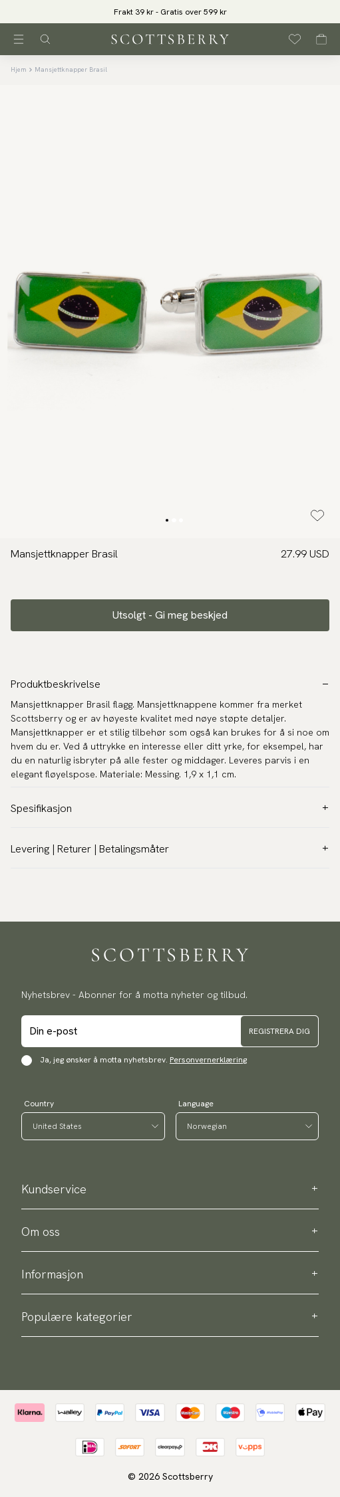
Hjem (19, 69)
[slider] (170, 11)
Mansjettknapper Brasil (71, 69)
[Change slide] (167, 520)
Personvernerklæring (208, 1059)
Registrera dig (279, 1031)
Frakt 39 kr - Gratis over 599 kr (170, 12)
